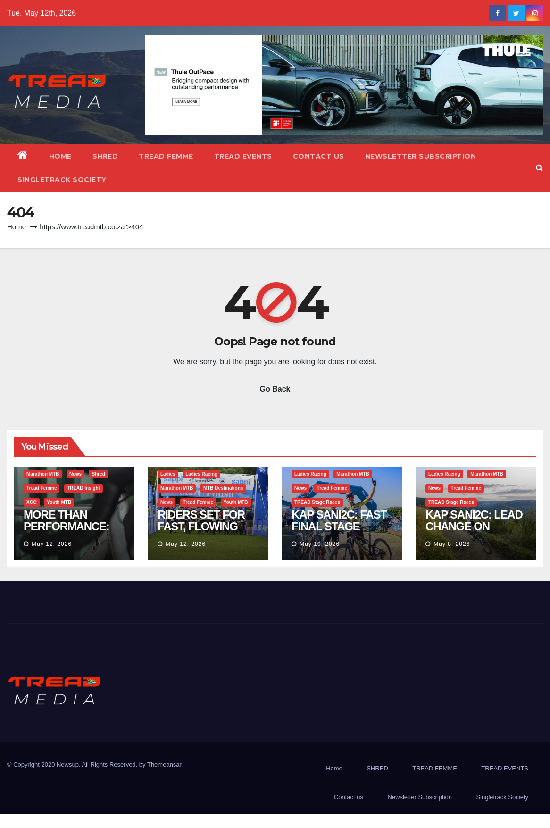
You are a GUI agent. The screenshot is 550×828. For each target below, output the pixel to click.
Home (60, 156)
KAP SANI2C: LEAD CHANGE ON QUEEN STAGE (474, 526)
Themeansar (164, 764)
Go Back (275, 389)
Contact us (318, 156)
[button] (539, 168)
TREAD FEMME (166, 156)
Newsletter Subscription (420, 156)
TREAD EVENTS (243, 156)
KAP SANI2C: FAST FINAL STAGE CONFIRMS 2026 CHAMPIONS (339, 532)
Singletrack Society (62, 180)
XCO (31, 502)
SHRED (105, 156)
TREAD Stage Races (317, 502)
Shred (98, 474)
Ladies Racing (201, 474)
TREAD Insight (83, 488)
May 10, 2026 (320, 544)
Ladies (167, 474)
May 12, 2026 (52, 544)
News (75, 474)
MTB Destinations (223, 488)
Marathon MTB (42, 474)
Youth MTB (59, 502)
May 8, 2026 (451, 544)
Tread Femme (41, 488)
